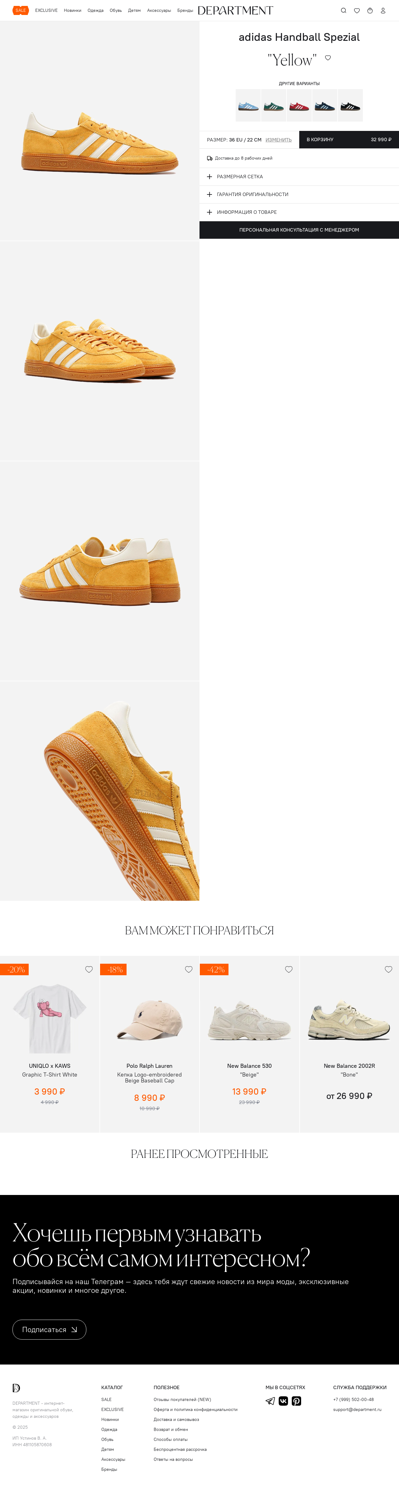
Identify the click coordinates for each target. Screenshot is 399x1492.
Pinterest (296, 1401)
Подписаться (49, 1329)
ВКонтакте (283, 1401)
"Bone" (349, 1075)
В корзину (349, 139)
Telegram (270, 1401)
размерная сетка (235, 177)
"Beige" (249, 1075)
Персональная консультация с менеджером (299, 230)
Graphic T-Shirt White (49, 1075)
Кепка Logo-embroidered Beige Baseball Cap (149, 1078)
